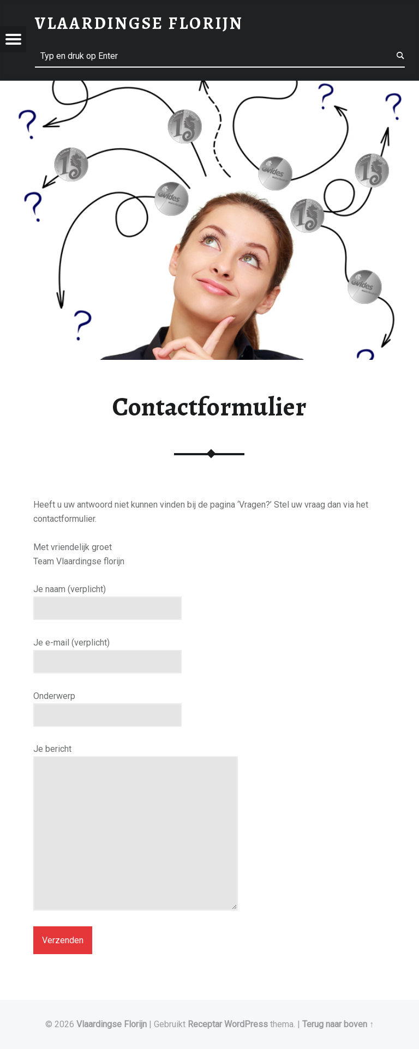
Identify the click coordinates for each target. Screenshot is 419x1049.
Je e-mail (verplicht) (107, 652)
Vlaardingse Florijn (111, 1024)
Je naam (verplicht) (107, 598)
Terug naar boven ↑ (338, 1024)
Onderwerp (107, 705)
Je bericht (135, 756)
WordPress (246, 1024)
